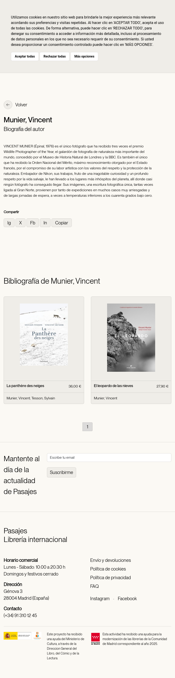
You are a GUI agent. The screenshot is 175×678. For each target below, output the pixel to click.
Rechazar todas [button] (55, 56)
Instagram (100, 598)
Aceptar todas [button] (25, 56)
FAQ (94, 586)
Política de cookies (108, 569)
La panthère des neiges (25, 386)
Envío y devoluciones (110, 560)
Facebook (127, 598)
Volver (15, 105)
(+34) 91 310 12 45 (20, 615)
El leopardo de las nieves (113, 386)
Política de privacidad (110, 577)
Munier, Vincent (18, 398)
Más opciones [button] (84, 56)
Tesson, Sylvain (43, 398)
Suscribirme (61, 472)
